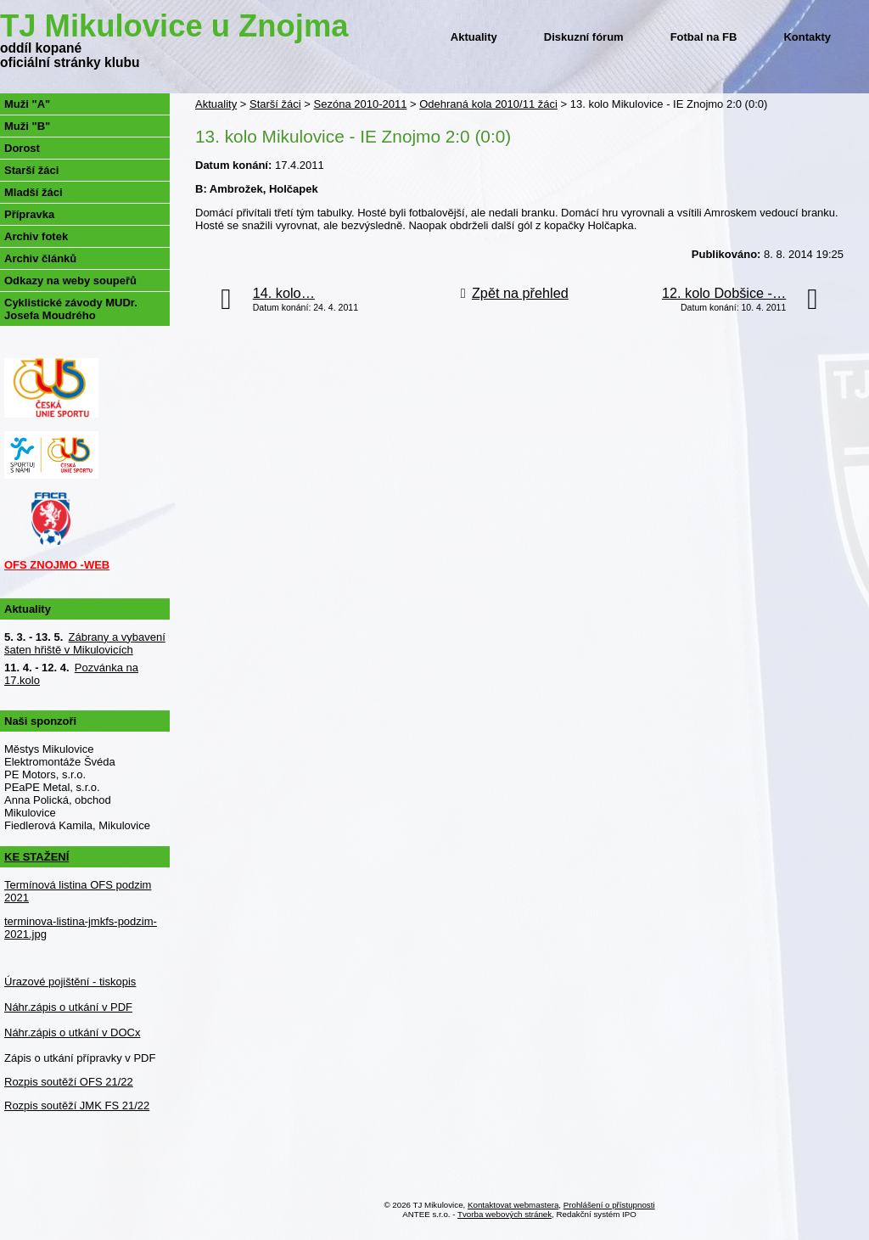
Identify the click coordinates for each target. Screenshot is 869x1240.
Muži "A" (27, 104)
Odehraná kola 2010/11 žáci (488, 104)
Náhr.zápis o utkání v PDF (68, 1007)
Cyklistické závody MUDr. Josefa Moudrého (70, 309)
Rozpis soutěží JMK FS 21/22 (76, 1105)
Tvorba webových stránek (504, 1214)
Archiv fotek (36, 236)
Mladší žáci (33, 192)
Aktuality (474, 37)
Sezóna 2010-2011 (360, 104)
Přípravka (29, 214)
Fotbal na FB (703, 37)
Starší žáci (275, 104)
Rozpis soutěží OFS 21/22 (68, 1081)
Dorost (22, 148)
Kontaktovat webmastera (513, 1204)
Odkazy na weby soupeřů (70, 280)
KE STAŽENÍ (36, 856)
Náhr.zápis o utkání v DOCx (72, 1032)
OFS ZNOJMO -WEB (56, 564)
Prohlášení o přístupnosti (609, 1204)
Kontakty (807, 37)
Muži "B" (27, 126)
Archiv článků (40, 258)
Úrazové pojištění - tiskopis (70, 981)
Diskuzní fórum (584, 37)
